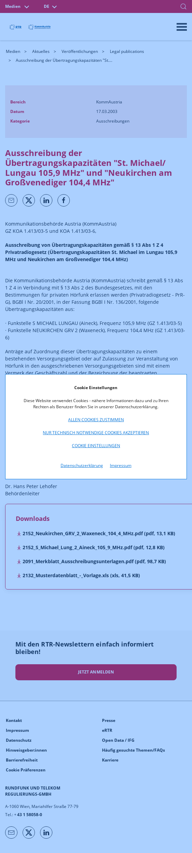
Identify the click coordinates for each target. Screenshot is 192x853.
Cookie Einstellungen (96, 446)
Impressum (120, 465)
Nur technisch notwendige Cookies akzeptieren (96, 433)
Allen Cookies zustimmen (96, 420)
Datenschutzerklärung (82, 465)
